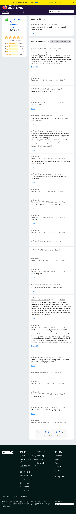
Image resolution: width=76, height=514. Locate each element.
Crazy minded (44, 115)
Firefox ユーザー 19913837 (40, 158)
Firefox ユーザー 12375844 (40, 80)
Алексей (43, 48)
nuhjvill (42, 174)
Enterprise (41, 463)
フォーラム (24, 483)
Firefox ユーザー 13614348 (40, 202)
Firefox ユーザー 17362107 (40, 232)
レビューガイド (26, 490)
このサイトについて (28, 456)
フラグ (33, 33)
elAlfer (42, 250)
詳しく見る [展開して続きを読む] (34, 67)
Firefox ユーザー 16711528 (40, 383)
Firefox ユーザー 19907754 (40, 422)
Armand (42, 372)
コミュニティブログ (28, 479)
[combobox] (61, 11)
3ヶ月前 (59, 48)
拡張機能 (5, 12)
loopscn (42, 241)
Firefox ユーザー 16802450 (40, 327)
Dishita (18, 30)
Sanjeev (42, 131)
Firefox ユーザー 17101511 (39, 260)
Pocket (58, 470)
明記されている (10, 502)
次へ (63, 432)
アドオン (23, 452)
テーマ (13, 12)
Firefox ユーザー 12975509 (40, 394)
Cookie (16, 496)
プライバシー (6, 496)
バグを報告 (24, 486)
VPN (57, 459)
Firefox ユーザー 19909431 (40, 300)
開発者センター (26, 472)
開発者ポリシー (26, 476)
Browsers (59, 456)
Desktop (40, 456)
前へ (38, 432)
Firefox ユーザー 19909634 (40, 271)
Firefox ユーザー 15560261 (40, 217)
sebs (41, 24)
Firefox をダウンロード (41, 2)
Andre (42, 284)
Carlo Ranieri (44, 407)
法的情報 (24, 496)
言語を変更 (58, 501)
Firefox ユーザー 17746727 (40, 191)
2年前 (56, 24)
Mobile (40, 459)
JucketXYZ (43, 357)
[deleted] (43, 89)
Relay (57, 463)
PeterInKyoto (44, 102)
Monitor (58, 467)
